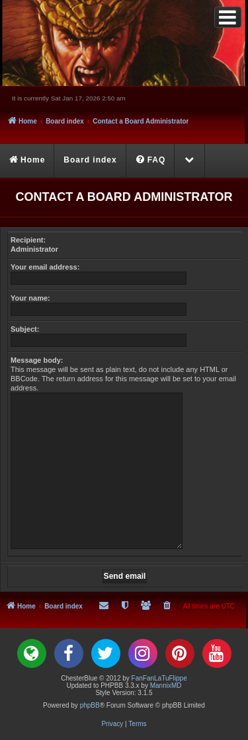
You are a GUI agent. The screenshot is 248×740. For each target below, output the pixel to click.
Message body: (37, 360)
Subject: (25, 329)
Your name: (30, 298)
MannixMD (166, 685)
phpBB (90, 705)
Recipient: (28, 240)
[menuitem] (151, 160)
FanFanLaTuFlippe (159, 678)
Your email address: (45, 267)
